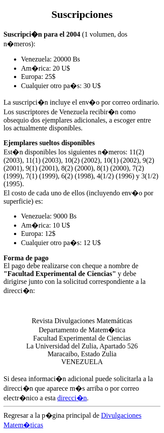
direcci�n (72, 398)
